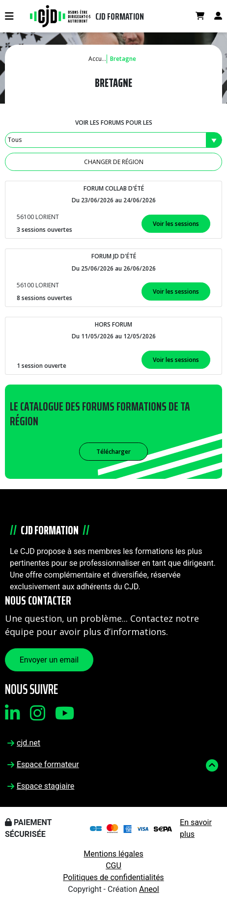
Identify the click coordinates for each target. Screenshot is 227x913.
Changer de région (113, 162)
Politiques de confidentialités (113, 877)
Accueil (98, 59)
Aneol (149, 889)
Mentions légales (113, 853)
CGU (113, 865)
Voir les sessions (176, 224)
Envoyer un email (49, 659)
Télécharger (113, 451)
